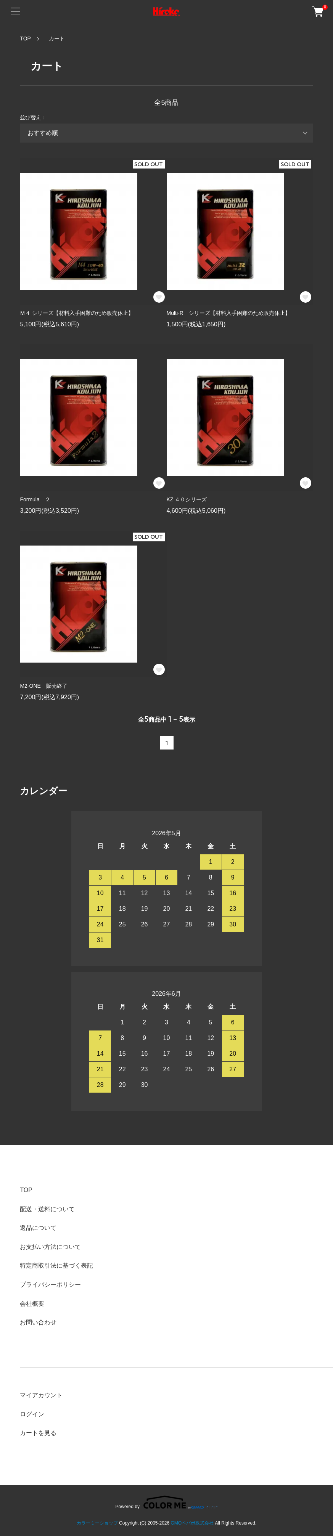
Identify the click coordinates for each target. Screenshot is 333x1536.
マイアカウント (41, 1395)
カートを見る (38, 1433)
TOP (25, 38)
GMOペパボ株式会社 (192, 1523)
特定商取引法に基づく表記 (56, 1265)
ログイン (32, 1414)
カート (54, 38)
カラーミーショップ (97, 1523)
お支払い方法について (50, 1247)
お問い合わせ (38, 1322)
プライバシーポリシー (50, 1284)
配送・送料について (47, 1209)
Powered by (167, 1502)
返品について (38, 1228)
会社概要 (32, 1303)
